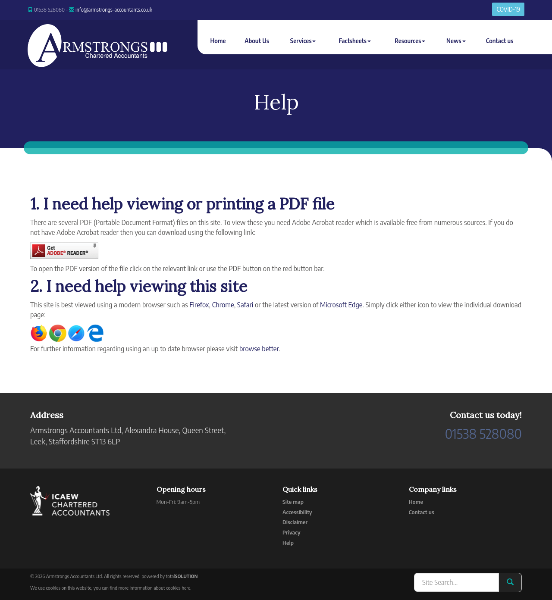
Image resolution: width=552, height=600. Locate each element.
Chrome (223, 304)
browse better (259, 348)
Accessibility (297, 512)
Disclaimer (294, 522)
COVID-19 (508, 9)
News (455, 40)
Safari (245, 304)
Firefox (199, 304)
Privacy (291, 532)
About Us (257, 40)
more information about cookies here (155, 588)
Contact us (500, 40)
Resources (410, 40)
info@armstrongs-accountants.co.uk (113, 9)
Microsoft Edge (341, 304)
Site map (293, 501)
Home (218, 40)
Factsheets (354, 40)
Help (288, 542)
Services (303, 40)
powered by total (169, 576)
